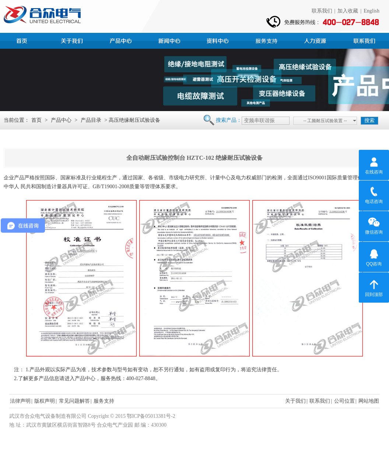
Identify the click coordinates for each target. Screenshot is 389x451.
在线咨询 (374, 165)
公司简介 (73, 40)
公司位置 (344, 401)
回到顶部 (374, 287)
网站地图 (368, 401)
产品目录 (91, 120)
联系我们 (322, 11)
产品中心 (121, 40)
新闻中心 (170, 40)
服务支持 (267, 40)
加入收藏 (347, 11)
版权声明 (44, 401)
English (371, 11)
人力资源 (316, 40)
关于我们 (295, 401)
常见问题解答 (74, 401)
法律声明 (20, 401)
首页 (24, 40)
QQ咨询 (374, 256)
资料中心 (218, 40)
